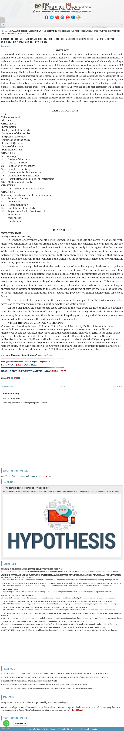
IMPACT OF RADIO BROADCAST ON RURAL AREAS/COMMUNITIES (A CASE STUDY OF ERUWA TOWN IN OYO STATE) (53, 628)
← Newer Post (7, 386)
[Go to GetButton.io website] (6, 728)
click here (48, 355)
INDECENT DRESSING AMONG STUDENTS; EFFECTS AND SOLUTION (32, 569)
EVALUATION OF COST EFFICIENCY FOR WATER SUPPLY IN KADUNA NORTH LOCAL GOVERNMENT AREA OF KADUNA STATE (54, 673)
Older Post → (117, 386)
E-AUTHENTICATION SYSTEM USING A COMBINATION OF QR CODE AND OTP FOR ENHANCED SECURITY (48, 622)
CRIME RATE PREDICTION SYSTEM (17, 595)
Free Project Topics (9, 589)
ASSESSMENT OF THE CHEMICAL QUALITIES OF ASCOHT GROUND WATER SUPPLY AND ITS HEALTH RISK (46, 688)
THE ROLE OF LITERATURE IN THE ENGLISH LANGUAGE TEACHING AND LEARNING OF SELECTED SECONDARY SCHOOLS (56, 601)
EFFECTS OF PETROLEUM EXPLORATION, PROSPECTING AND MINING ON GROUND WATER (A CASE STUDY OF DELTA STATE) (54, 677)
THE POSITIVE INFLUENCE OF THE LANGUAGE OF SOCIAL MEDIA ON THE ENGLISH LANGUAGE (44, 607)
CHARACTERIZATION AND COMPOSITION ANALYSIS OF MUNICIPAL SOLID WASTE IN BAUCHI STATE (44, 685)
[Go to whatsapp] (6, 723)
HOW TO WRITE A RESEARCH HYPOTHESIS (26, 488)
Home (4, 31)
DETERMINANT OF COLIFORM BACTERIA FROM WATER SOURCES (29, 681)
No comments (5, 46)
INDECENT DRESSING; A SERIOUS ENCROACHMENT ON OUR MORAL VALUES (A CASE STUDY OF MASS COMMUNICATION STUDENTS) (61, 583)
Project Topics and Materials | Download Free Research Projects (70, 729)
